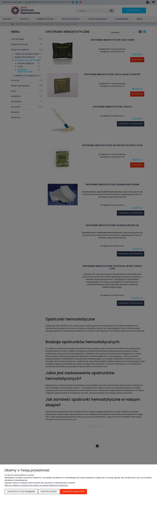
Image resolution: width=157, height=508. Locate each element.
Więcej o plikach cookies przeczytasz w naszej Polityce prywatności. (36, 485)
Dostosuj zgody (49, 492)
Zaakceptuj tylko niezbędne (21, 492)
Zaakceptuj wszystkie (73, 492)
